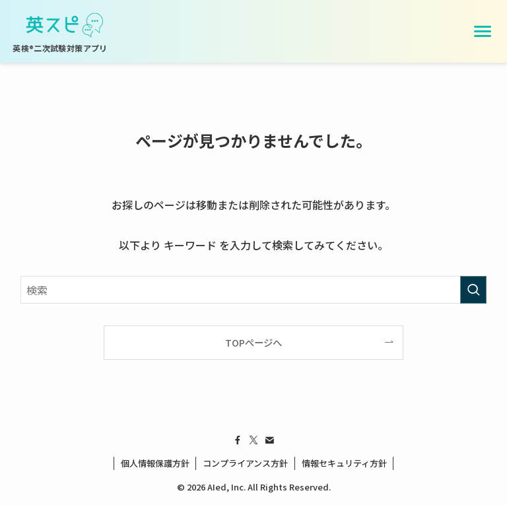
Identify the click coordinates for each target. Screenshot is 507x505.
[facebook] (238, 440)
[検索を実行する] (473, 290)
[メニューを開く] (482, 31)
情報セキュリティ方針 (344, 463)
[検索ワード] (253, 290)
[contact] (269, 440)
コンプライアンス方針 (245, 463)
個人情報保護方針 (155, 463)
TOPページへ (253, 342)
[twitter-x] (253, 440)
